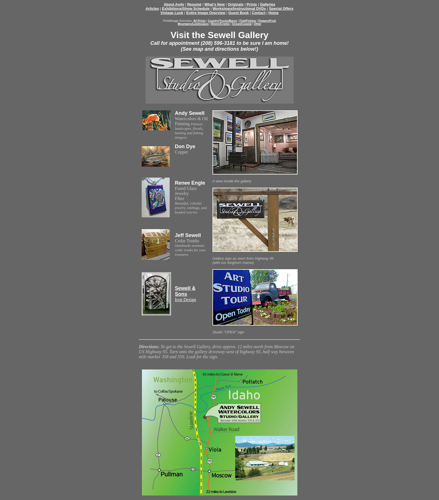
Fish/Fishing (247, 20)
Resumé (194, 4)
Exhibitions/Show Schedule (186, 8)
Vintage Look (171, 13)
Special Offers (281, 8)
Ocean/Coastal (241, 23)
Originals (235, 4)
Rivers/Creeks (220, 23)
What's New (214, 4)
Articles (152, 8)
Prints (252, 4)
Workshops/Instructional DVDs (239, 8)
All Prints (199, 20)
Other (257, 23)
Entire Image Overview (205, 13)
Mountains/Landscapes (193, 23)
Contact (258, 13)
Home (273, 13)
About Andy (174, 4)
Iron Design (185, 294)
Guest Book (238, 13)
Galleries (267, 4)
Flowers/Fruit (267, 20)
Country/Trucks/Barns (222, 20)
